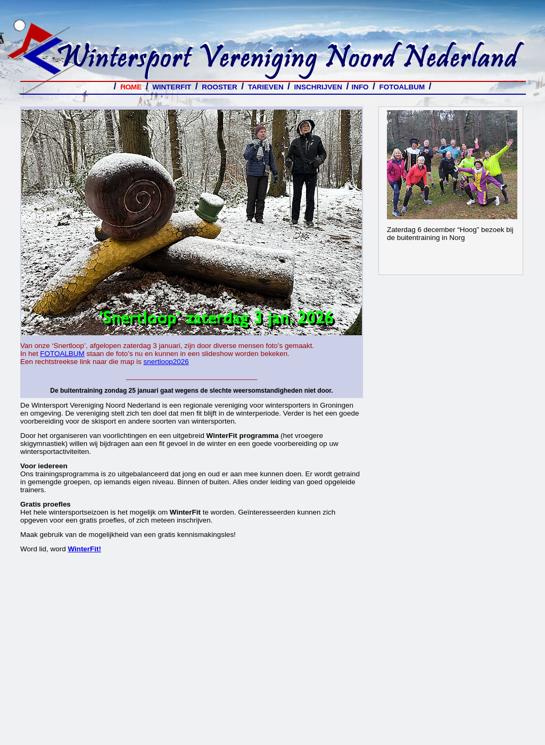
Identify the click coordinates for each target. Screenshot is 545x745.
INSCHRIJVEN (318, 87)
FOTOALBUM (404, 87)
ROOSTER (219, 87)
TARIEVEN (266, 87)
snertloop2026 (166, 362)
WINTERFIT (173, 87)
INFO (359, 87)
